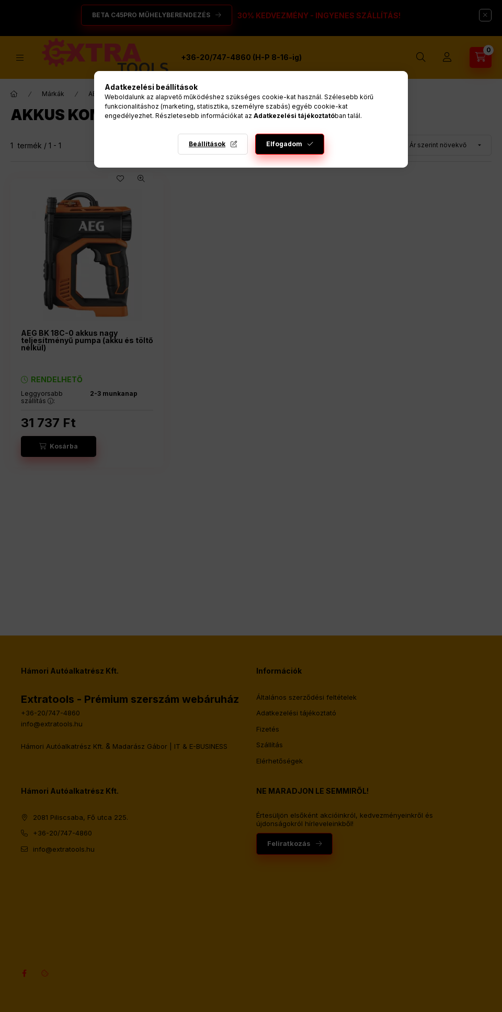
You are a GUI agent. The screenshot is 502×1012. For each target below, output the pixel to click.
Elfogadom (284, 144)
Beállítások (207, 144)
